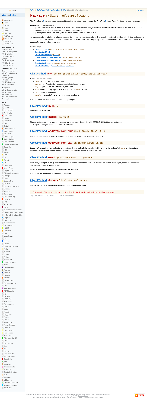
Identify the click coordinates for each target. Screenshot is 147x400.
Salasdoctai (7, 343)
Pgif (4, 294)
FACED (6, 199)
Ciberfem (6, 134)
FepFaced (7, 204)
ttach (141, 10)
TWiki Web (41, 10)
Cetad (5, 126)
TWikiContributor (81, 10)
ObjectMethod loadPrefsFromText (59, 59)
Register (13, 15)
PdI (4, 286)
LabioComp (7, 236)
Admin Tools (6, 92)
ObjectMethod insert (55, 61)
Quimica (6, 328)
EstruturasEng (8, 197)
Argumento (7, 116)
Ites (4, 233)
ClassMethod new (60, 49)
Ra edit (96, 186)
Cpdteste (6, 147)
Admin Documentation (10, 90)
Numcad (6, 273)
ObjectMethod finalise (47, 54)
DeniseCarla (7, 168)
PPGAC (6, 307)
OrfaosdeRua (8, 281)
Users (5, 23)
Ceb (4, 123)
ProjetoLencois (8, 325)
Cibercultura (7, 131)
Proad (5, 320)
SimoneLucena (8, 356)
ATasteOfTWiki (7, 50)
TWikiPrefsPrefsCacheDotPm (56, 10)
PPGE (5, 309)
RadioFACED (8, 330)
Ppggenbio (7, 314)
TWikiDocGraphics (8, 61)
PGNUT (6, 296)
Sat (4, 346)
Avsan (5, 118)
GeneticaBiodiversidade (12, 210)
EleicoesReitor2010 (10, 186)
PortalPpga (7, 299)
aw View (88, 186)
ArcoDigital (7, 113)
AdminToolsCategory (9, 73)
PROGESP (7, 322)
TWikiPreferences (8, 82)
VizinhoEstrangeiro (10, 385)
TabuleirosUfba (8, 367)
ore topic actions (108, 186)
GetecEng (7, 220)
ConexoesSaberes (10, 144)
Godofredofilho (8, 223)
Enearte (6, 191)
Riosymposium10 (9, 338)
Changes (6, 33)
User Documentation (9, 97)
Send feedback (83, 396)
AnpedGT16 (7, 110)
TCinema (6, 369)
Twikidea (6, 377)
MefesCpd (7, 260)
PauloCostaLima (9, 283)
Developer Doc (7, 94)
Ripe (5, 341)
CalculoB (6, 121)
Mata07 (6, 254)
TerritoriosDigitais (9, 372)
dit (137, 10)
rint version (48, 186)
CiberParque (8, 137)
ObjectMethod (38, 101)
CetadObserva (8, 129)
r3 (65, 186)
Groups (6, 25)
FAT (4, 202)
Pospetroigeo (8, 304)
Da (4, 157)
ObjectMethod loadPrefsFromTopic (59, 56)
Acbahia (6, 108)
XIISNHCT (7, 388)
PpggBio (6, 312)
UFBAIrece (7, 380)
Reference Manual (8, 71)
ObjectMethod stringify (54, 64)
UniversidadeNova (10, 383)
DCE (5, 163)
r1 (73, 186)
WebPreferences (8, 84)
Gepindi (6, 218)
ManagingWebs (7, 78)
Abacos (6, 105)
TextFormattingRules (9, 52)
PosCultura (7, 301)
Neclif (5, 265)
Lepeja (5, 241)
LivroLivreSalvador (10, 246)
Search (5, 31)
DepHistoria (7, 170)
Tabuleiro (6, 364)
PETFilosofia (8, 291)
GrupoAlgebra (8, 225)
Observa (6, 278)
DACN (5, 160)
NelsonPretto (8, 267)
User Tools (5, 99)
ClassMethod (38, 71)
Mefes (5, 257)
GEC (5, 207)
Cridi (5, 155)
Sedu (5, 348)
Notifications (7, 36)
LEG (4, 239)
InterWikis (5, 75)
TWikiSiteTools (7, 80)
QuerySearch (6, 59)
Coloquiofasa (8, 142)
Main (5, 249)
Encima (6, 189)
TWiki (32, 10)
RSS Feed (7, 39)
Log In (5, 15)
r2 (69, 186)
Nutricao (6, 275)
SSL (4, 362)
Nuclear (6, 270)
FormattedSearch (8, 56)
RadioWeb (7, 335)
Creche (5, 152)
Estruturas (7, 194)
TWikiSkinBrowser (8, 63)
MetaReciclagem (9, 262)
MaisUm (6, 252)
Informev (6, 231)
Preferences (7, 44)
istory (57, 186)
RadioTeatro (7, 333)
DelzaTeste (7, 165)
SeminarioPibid (8, 354)
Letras (5, 244)
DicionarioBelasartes (10, 173)
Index (5, 28)
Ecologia (6, 176)
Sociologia (7, 359)
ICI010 (5, 228)
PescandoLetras (9, 288)
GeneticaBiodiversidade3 (12, 212)
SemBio (6, 351)
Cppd (5, 150)
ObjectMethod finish (44, 51)
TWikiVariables (7, 54)
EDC (5, 178)
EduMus (6, 184)
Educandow (7, 181)
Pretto (5, 317)
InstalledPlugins (7, 65)
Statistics (6, 41)
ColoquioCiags (8, 139)
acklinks (79, 186)
